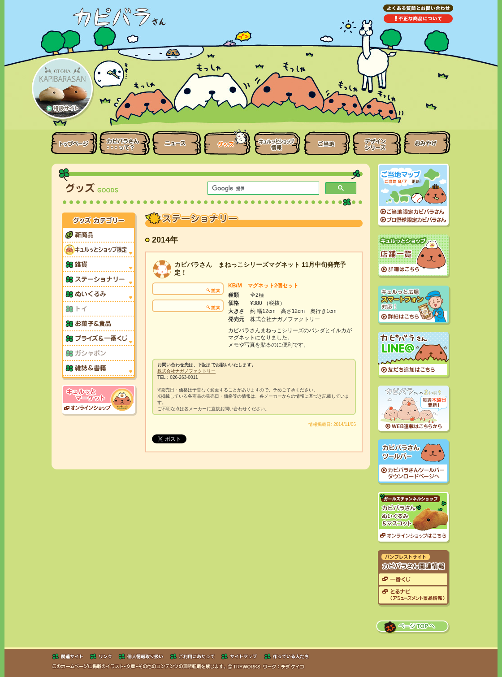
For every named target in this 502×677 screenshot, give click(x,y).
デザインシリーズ (377, 140)
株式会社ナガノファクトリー (186, 371)
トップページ (72, 140)
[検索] (262, 188)
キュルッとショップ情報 (277, 140)
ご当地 (327, 140)
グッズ (227, 140)
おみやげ (430, 140)
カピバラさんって (125, 140)
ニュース (177, 140)
